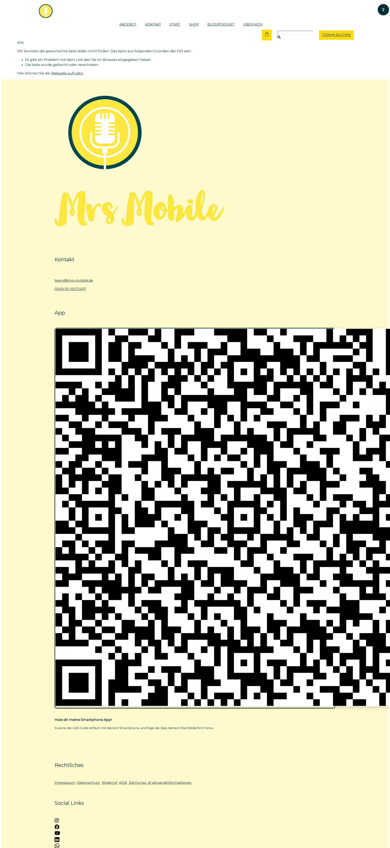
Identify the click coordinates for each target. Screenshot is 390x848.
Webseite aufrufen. (67, 73)
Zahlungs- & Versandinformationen (160, 782)
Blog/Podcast (221, 24)
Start (175, 24)
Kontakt (153, 24)
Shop (194, 24)
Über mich (253, 24)
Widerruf (109, 782)
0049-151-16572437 (70, 289)
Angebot (128, 24)
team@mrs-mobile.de (74, 280)
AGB (123, 782)
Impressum (65, 782)
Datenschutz (88, 782)
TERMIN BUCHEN (336, 35)
